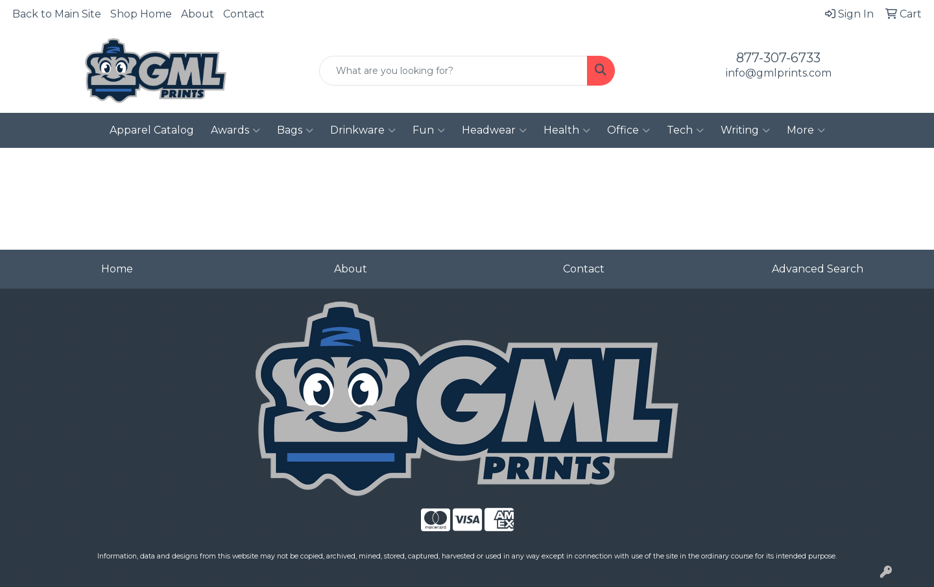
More (806, 130)
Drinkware (363, 130)
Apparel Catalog (152, 130)
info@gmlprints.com (779, 73)
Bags (295, 130)
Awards (235, 130)
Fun (429, 130)
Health (567, 130)
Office (628, 130)
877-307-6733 (778, 58)
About (197, 14)
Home (117, 269)
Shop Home (141, 14)
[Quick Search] (453, 71)
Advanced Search (817, 269)
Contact (244, 14)
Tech (685, 130)
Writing (745, 130)
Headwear (494, 130)
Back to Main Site (56, 14)
